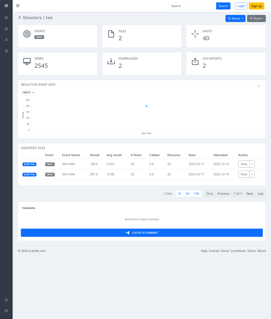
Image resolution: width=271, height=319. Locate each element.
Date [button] (192, 155)
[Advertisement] (132, 231)
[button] (259, 86)
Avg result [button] (114, 155)
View (244, 164)
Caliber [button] (154, 155)
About (261, 314)
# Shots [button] (136, 155)
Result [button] (94, 155)
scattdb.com (37, 314)
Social (225, 314)
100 (196, 194)
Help (204, 314)
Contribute (238, 314)
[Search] (192, 6)
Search (223, 6)
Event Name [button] (71, 155)
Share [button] (255, 18)
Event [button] (49, 155)
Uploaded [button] (220, 155)
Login (241, 6)
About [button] (234, 18)
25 (179, 194)
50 (187, 194)
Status (251, 314)
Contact (214, 314)
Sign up (256, 6)
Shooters (32, 17)
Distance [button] (173, 155)
